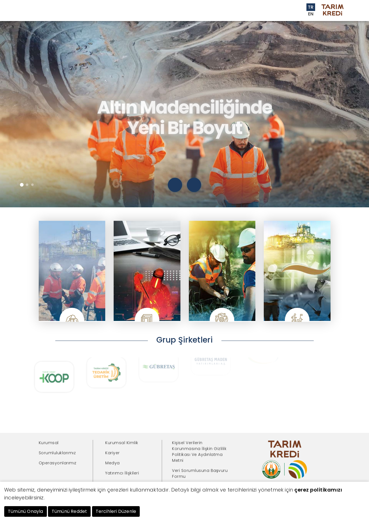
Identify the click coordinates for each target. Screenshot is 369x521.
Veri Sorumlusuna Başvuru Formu (200, 473)
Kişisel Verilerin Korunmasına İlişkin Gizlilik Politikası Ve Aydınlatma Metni (199, 451)
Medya (112, 463)
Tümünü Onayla (25, 511)
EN (311, 14)
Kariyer (112, 453)
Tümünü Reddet (69, 511)
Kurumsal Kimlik (121, 443)
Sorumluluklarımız (57, 453)
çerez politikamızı (318, 489)
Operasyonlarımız (58, 463)
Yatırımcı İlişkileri (122, 473)
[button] (21, 184)
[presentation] (175, 185)
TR (311, 7)
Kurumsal (49, 443)
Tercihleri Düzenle (116, 511)
